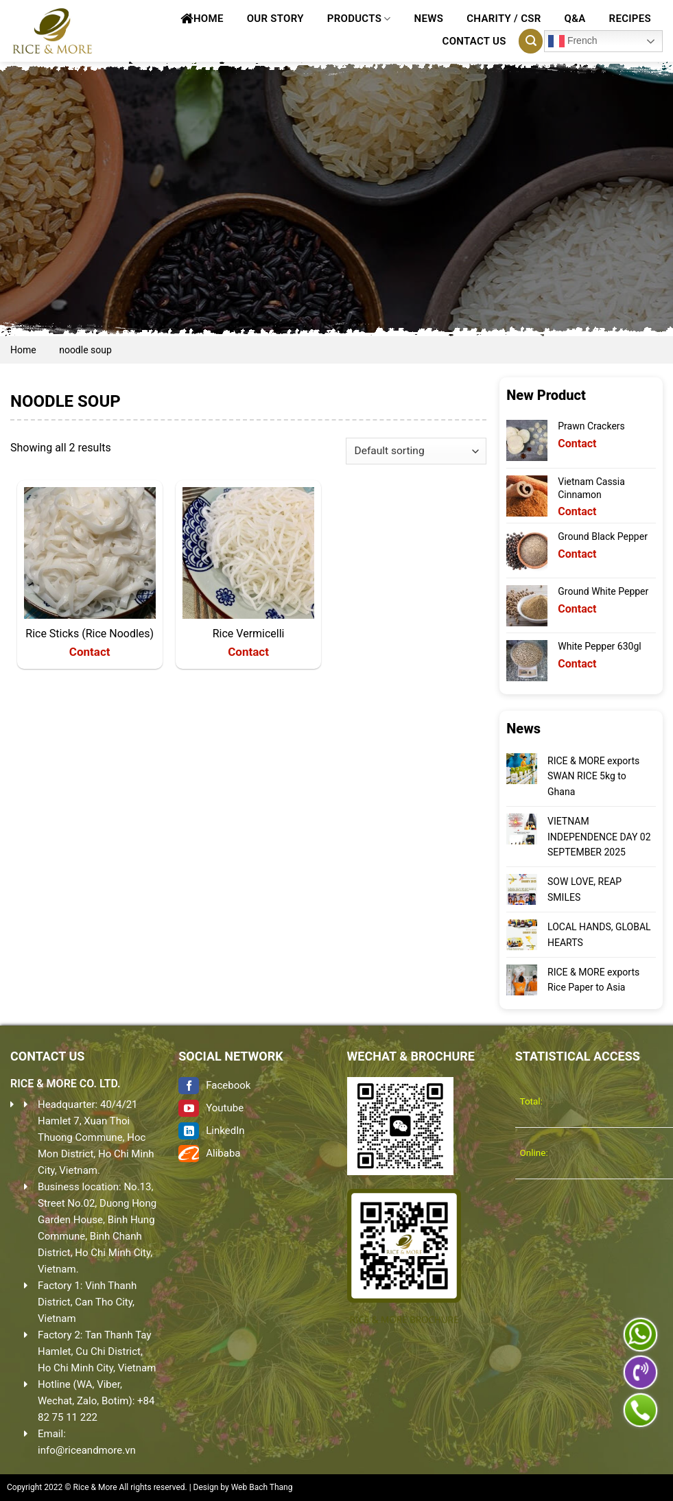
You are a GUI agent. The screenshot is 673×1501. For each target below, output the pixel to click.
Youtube (211, 1108)
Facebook (214, 1085)
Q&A (575, 18)
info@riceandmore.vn (87, 1450)
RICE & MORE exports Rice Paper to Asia (593, 980)
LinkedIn (211, 1130)
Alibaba (209, 1153)
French (572, 41)
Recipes (630, 18)
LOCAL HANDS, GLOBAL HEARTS (599, 934)
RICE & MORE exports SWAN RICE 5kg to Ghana (593, 776)
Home (202, 18)
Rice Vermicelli (249, 633)
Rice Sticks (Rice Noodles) (89, 633)
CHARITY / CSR (504, 18)
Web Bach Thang (262, 1487)
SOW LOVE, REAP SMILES (584, 889)
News (429, 18)
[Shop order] (416, 451)
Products (359, 18)
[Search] (531, 41)
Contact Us (474, 41)
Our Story (275, 18)
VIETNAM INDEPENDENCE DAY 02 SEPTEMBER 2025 (599, 837)
